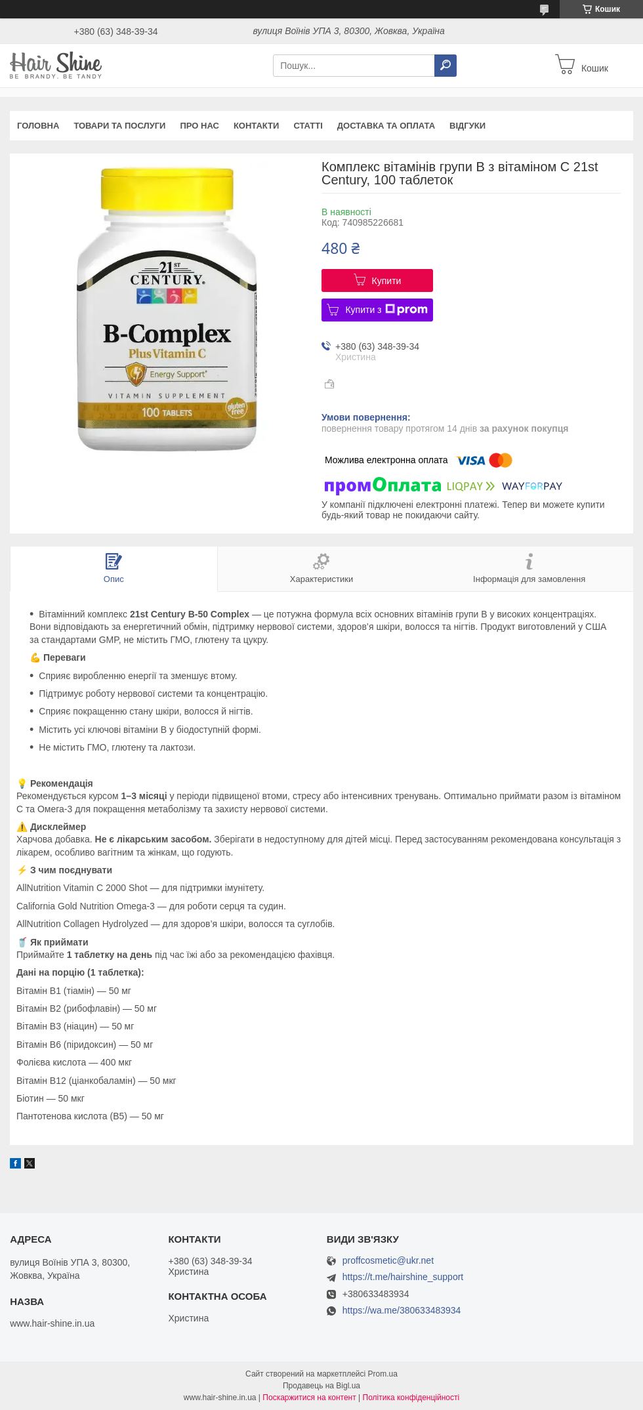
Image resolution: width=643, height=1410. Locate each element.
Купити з (386, 310)
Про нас (199, 126)
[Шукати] (445, 65)
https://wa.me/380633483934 (401, 1310)
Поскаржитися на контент (309, 1397)
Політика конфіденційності (411, 1397)
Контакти (257, 126)
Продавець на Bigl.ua (321, 1385)
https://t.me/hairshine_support (402, 1277)
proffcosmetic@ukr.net (388, 1261)
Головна (38, 126)
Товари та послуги (119, 126)
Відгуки (467, 126)
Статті (307, 126)
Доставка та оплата (386, 126)
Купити (387, 281)
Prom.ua (383, 1374)
